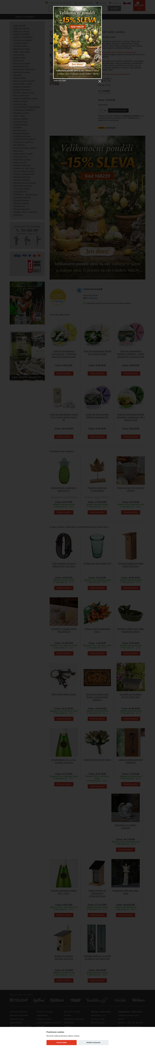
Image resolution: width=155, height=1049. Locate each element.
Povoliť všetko (62, 1042)
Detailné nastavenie (93, 1042)
